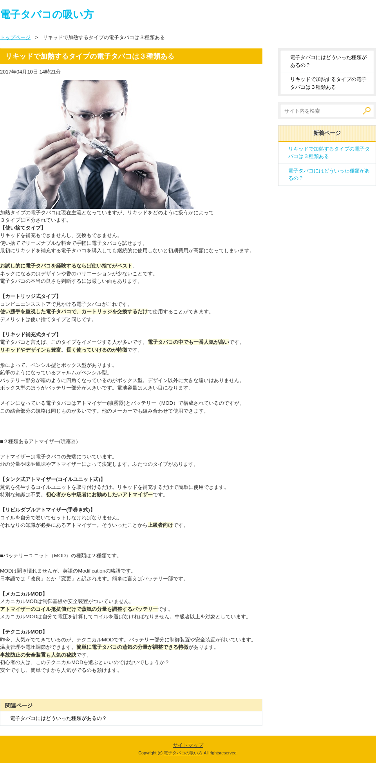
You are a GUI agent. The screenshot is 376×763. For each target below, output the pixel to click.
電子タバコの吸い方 (47, 14)
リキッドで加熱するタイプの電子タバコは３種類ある (328, 83)
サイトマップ (188, 745)
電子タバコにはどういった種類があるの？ (58, 718)
